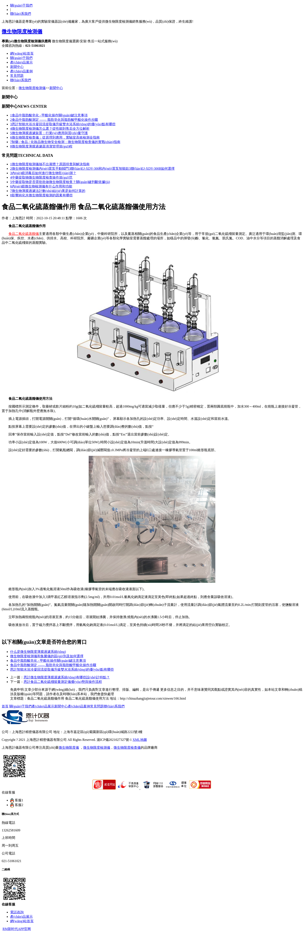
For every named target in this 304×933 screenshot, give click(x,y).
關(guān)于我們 (21, 5)
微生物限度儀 (69, 747)
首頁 (5, 706)
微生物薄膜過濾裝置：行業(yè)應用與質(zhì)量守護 (49, 133)
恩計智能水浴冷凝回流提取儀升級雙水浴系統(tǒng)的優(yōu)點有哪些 (62, 124)
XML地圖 (140, 739)
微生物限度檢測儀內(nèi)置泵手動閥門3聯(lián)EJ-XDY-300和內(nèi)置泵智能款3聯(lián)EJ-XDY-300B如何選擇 (92, 168)
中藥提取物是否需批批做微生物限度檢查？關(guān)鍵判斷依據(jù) (60, 182)
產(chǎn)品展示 (21, 62)
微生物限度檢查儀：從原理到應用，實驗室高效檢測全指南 (55, 137)
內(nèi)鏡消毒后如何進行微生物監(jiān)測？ (43, 173)
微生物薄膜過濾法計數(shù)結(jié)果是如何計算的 (47, 191)
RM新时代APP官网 (17, 929)
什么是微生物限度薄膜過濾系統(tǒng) (38, 651)
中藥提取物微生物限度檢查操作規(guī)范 (41, 177)
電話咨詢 (17, 912)
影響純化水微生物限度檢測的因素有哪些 (41, 195)
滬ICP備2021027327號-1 (114, 739)
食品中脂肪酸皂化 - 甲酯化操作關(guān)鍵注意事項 (49, 115)
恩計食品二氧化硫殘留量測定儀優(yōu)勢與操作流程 (63, 682)
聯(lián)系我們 (20, 13)
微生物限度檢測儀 (32, 88)
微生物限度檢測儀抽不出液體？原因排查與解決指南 (50, 164)
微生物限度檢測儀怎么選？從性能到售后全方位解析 (50, 128)
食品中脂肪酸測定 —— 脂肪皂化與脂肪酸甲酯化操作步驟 (54, 119)
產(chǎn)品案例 (21, 71)
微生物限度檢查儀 (127, 747)
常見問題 (17, 75)
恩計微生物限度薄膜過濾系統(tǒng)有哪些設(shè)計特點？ (67, 677)
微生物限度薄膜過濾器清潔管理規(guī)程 (41, 146)
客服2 (16, 805)
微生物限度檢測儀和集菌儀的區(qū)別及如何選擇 (46, 656)
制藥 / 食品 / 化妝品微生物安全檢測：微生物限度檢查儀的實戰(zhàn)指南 (65, 142)
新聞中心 (17, 67)
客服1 (16, 800)
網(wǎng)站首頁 (22, 53)
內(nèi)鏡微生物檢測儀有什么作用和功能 (41, 186)
